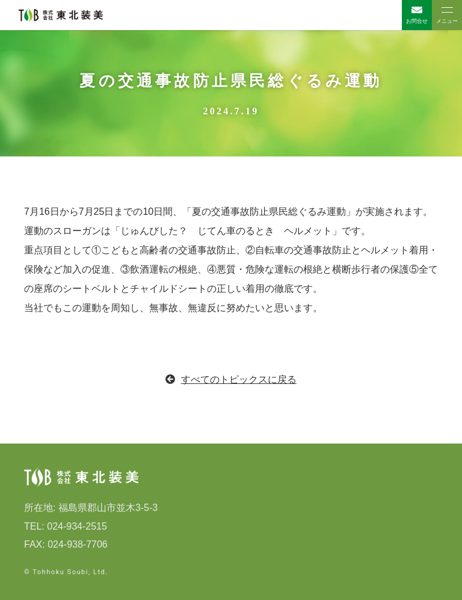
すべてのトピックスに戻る (231, 379)
